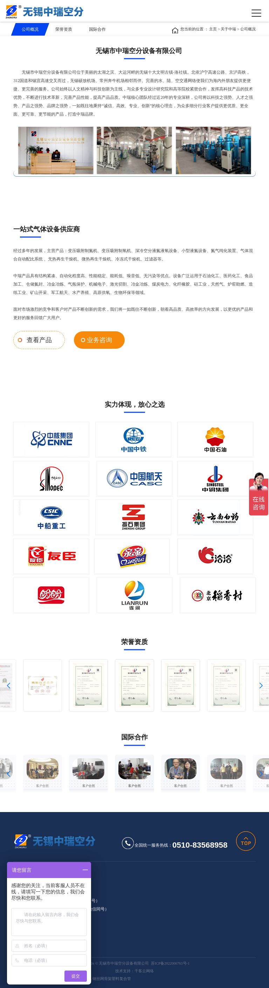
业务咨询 (93, 339)
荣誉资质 (63, 29)
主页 (213, 29)
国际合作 (97, 29)
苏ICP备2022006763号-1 (170, 962)
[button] (8, 684)
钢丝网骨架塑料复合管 (111, 978)
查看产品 (37, 339)
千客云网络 (144, 970)
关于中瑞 (229, 29)
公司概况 (30, 29)
